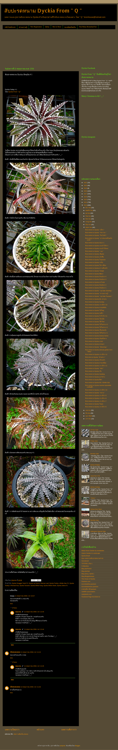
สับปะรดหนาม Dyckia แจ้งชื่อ (94, 257)
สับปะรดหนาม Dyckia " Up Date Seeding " (98, 291)
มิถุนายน (88, 224)
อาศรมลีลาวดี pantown (89, 589)
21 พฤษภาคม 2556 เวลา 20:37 (25, 596)
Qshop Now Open (96, 509)
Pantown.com (86, 581)
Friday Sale (94, 441)
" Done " (93, 498)
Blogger (77, 745)
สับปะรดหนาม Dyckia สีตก (93, 379)
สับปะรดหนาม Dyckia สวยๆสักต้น (95, 307)
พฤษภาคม (88, 227)
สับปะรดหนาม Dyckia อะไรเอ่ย (95, 282)
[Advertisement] (34, 47)
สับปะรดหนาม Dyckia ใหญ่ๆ (94, 404)
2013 (85, 205)
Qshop (47, 27)
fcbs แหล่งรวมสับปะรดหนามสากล (92, 558)
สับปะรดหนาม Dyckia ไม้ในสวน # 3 (96, 324)
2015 (85, 199)
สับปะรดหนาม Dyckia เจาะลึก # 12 (96, 354)
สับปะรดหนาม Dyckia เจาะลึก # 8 (96, 398)
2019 (85, 188)
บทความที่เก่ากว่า (69, 729)
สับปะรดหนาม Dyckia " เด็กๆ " (94, 230)
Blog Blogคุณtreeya (88, 576)
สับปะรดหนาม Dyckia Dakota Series (96, 336)
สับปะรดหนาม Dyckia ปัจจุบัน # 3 (95, 279)
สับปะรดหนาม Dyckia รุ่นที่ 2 (94, 313)
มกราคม (88, 419)
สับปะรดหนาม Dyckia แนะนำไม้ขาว (96, 245)
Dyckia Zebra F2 (62, 585)
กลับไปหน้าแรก (10, 27)
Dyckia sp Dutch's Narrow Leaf (39, 583)
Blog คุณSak (86, 571)
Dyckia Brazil (86, 556)
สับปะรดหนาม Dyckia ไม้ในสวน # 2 (96, 327)
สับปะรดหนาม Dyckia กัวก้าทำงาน (96, 316)
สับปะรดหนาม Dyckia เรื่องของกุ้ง (95, 330)
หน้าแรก (40, 729)
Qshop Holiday (95, 465)
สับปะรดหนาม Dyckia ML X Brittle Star (97, 382)
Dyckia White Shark (50, 585)
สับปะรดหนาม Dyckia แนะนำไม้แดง (96, 248)
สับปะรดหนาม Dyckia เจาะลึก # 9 (96, 395)
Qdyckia (18, 612)
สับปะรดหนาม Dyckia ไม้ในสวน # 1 (96, 333)
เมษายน (88, 410)
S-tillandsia (85, 566)
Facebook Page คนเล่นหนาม (91, 597)
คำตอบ (14, 608)
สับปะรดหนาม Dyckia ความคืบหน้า (96, 268)
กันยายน (88, 216)
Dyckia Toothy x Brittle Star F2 (59, 583)
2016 (85, 197)
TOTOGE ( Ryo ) (87, 563)
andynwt (62, 745)
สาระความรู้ (23, 27)
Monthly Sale (94, 454)
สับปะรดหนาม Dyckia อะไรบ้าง (95, 377)
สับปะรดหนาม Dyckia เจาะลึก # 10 (96, 390)
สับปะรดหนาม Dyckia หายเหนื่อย (95, 363)
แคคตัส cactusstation (88, 591)
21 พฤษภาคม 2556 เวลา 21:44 (34, 629)
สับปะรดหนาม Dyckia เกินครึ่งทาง (96, 338)
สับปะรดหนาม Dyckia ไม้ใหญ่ (94, 310)
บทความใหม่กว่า (12, 729)
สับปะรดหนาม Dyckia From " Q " (43, 10)
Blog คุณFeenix (87, 568)
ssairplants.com (87, 594)
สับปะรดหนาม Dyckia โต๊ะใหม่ (94, 321)
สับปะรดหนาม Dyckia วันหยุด (94, 271)
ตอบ (11, 603)
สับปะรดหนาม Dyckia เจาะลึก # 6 (96, 407)
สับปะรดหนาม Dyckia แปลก (94, 341)
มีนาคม (88, 413)
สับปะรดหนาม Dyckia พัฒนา (94, 274)
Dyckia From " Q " (14, 92)
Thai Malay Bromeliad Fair (88, 27)
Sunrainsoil (85, 561)
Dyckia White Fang (37, 585)
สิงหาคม (88, 219)
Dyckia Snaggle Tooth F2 (20, 583)
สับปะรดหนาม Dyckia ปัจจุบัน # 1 (95, 288)
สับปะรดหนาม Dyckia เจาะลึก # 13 (96, 305)
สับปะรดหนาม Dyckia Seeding (95, 374)
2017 (85, 194)
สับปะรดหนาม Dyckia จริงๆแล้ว (95, 360)
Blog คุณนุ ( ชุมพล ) (88, 574)
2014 (85, 202)
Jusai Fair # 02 (95, 476)
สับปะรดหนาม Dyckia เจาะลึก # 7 (96, 401)
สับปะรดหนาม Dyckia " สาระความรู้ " (97, 293)
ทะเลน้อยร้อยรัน (70, 27)
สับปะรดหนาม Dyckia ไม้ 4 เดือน (95, 265)
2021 (85, 182)
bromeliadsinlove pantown (90, 586)
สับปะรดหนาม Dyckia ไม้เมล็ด (94, 319)
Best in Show (57, 27)
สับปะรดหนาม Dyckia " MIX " (94, 368)
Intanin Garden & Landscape (91, 553)
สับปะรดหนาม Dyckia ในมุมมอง (95, 259)
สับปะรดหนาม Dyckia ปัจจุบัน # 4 (95, 276)
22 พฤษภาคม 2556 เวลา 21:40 (31, 687)
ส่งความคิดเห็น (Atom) (21, 734)
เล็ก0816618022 (15, 652)
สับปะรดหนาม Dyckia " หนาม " (95, 393)
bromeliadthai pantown (89, 584)
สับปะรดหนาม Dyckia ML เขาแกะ (96, 299)
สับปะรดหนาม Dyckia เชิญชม (94, 254)
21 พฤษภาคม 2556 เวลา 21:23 (31, 652)
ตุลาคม (88, 213)
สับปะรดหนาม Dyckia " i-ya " (94, 251)
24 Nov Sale (94, 430)
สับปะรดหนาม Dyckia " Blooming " (96, 347)
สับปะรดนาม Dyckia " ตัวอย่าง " (95, 357)
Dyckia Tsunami (25, 585)
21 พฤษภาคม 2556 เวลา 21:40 (34, 612)
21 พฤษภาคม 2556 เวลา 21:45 (34, 666)
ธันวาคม (88, 207)
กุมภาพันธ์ (88, 416)
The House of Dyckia (88, 579)
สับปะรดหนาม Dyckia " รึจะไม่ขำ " (96, 235)
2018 (85, 191)
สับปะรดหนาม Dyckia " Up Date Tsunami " (98, 296)
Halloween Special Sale (98, 531)
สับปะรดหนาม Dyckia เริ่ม (93, 371)
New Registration (36, 27)
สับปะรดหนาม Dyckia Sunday (94, 302)
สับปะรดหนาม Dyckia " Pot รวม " (95, 232)
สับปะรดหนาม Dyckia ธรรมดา (94, 344)
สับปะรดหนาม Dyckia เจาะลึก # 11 (96, 365)
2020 (85, 185)
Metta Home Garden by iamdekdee (93, 550)
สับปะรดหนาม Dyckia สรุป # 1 (94, 243)
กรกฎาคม (88, 221)
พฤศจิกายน (89, 210)
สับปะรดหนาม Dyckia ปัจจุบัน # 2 (95, 285)
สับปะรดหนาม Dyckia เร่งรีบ (94, 262)
